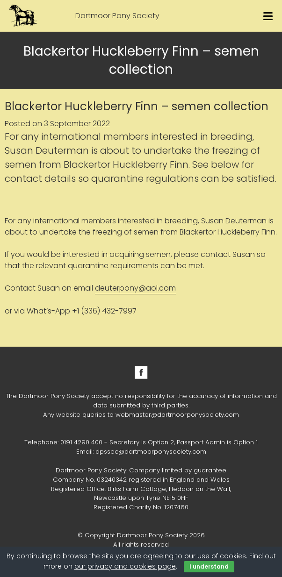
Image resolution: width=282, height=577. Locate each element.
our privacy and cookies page (125, 566)
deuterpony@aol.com (135, 288)
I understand (209, 566)
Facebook (141, 372)
